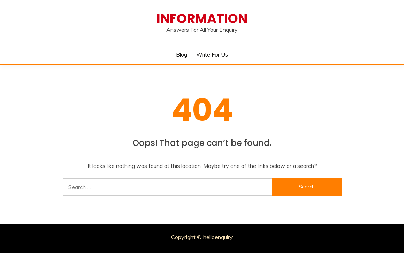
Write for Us (212, 54)
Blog (181, 54)
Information (202, 18)
